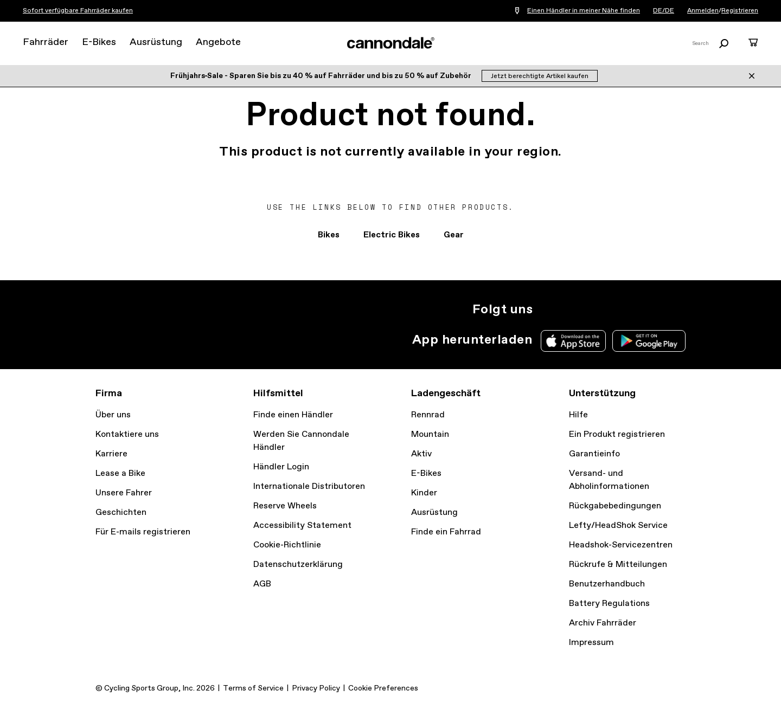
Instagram (547, 309)
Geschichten (120, 512)
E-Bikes (99, 42)
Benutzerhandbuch (607, 584)
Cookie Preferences (383, 688)
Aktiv (421, 454)
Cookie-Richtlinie (287, 545)
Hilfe (578, 415)
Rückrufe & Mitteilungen (618, 564)
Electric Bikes (391, 235)
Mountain (430, 434)
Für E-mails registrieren (142, 532)
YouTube (619, 309)
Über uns (113, 415)
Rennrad (428, 415)
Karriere (111, 454)
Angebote (218, 42)
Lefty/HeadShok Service (618, 525)
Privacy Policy (316, 688)
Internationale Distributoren (309, 486)
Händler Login (281, 467)
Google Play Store (649, 341)
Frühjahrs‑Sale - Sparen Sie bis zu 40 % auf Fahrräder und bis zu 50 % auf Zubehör (321, 76)
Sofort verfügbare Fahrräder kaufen (78, 11)
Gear (454, 235)
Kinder (424, 493)
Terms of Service (253, 688)
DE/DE (663, 11)
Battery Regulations (609, 603)
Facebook (595, 309)
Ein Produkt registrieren (617, 434)
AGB (262, 584)
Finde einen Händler (293, 415)
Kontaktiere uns (127, 434)
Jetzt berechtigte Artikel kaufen (539, 76)
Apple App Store (573, 341)
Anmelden (703, 11)
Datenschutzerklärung (298, 564)
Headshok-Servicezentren (621, 545)
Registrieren (739, 11)
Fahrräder (45, 42)
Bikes (329, 235)
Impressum (591, 642)
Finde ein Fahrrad (446, 532)
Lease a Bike (120, 473)
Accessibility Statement (302, 525)
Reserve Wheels (285, 506)
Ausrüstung (156, 42)
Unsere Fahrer (123, 493)
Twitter (571, 309)
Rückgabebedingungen (615, 506)
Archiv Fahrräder (602, 623)
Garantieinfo (594, 454)
